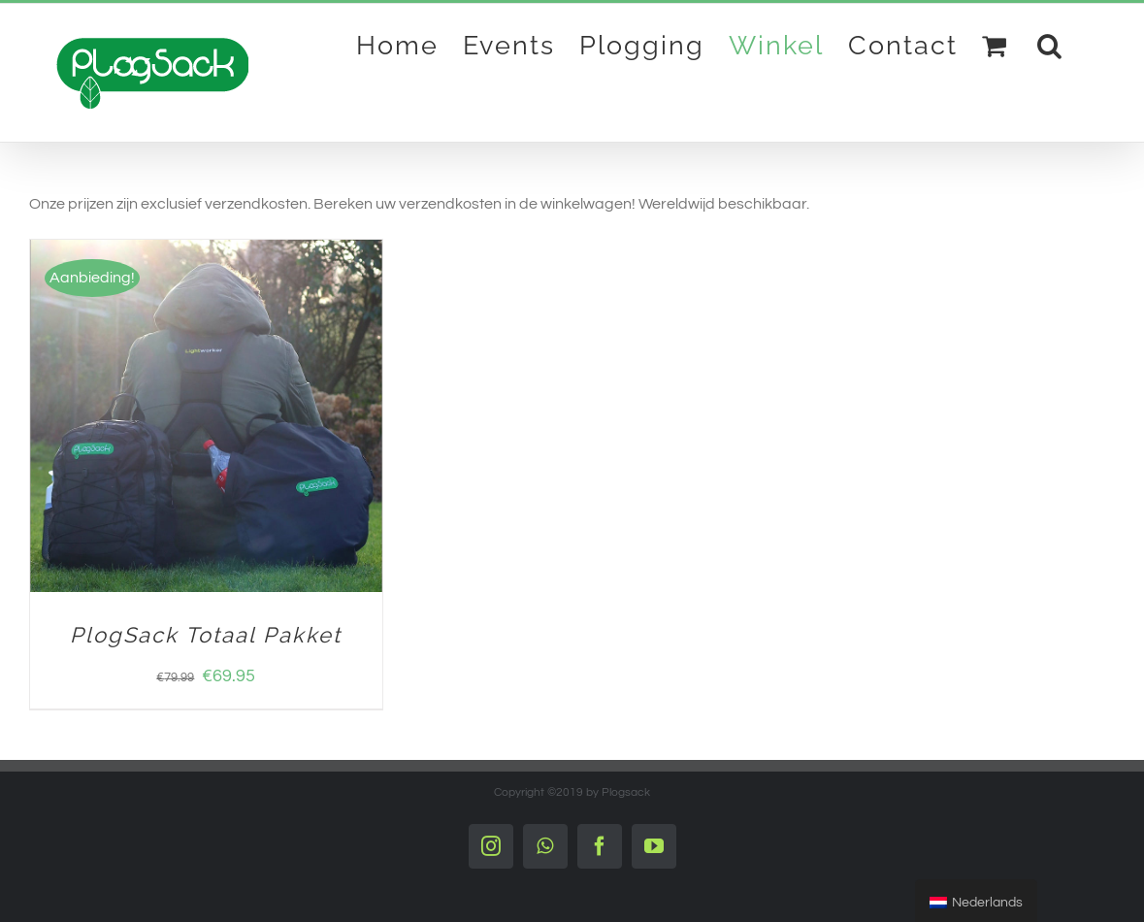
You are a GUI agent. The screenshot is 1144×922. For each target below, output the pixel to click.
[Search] (1050, 44)
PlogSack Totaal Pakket (206, 634)
